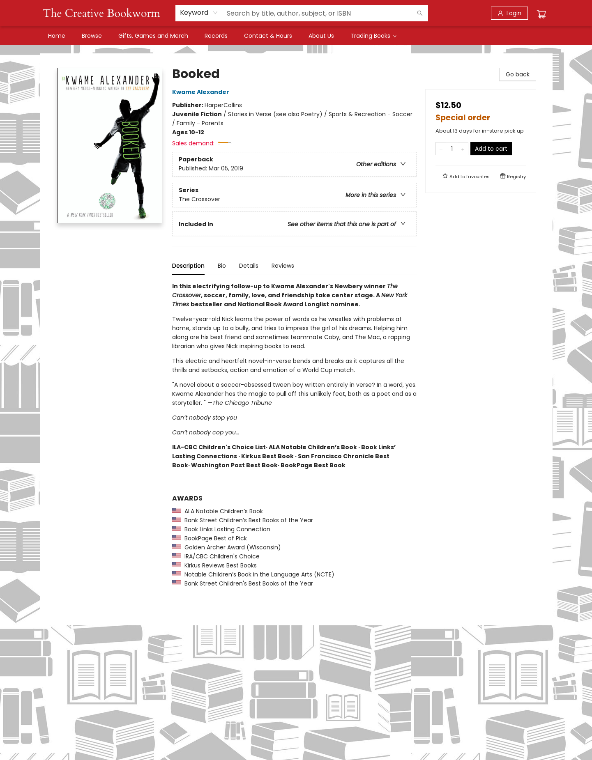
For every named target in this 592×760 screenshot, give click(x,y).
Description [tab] (188, 266)
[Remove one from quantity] (441, 148)
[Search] (420, 13)
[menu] (296, 35)
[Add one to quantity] (463, 148)
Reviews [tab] (283, 266)
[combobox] (199, 13)
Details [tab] (248, 266)
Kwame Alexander (202, 92)
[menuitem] (57, 35)
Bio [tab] (222, 266)
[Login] (509, 13)
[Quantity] (452, 148)
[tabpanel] (294, 444)
